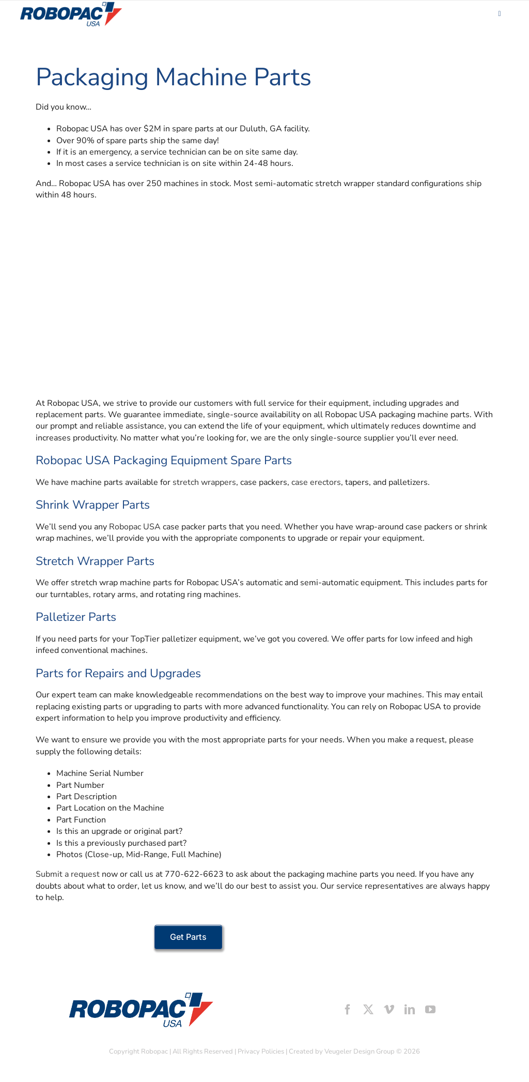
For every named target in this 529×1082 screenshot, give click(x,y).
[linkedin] (409, 1009)
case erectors (316, 482)
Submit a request (68, 874)
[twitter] (368, 1009)
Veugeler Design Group (359, 1051)
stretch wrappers (204, 482)
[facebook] (348, 1009)
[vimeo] (389, 1009)
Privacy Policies (261, 1051)
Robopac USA (135, 526)
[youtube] (430, 1009)
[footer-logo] (140, 994)
